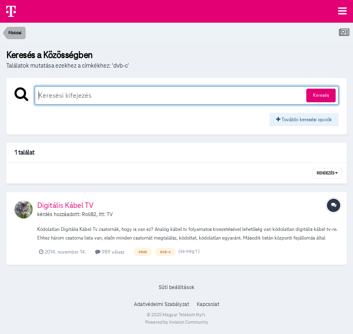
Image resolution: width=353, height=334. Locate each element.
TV (110, 214)
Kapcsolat (208, 304)
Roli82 (89, 214)
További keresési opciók (304, 119)
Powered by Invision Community (176, 322)
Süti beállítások (176, 287)
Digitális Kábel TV (65, 205)
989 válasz (109, 252)
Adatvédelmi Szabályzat (161, 304)
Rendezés (327, 173)
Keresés (321, 95)
